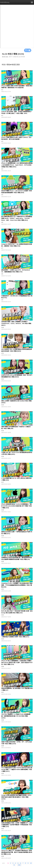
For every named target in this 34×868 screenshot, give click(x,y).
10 (31, 863)
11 (14, 865)
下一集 (27, 50)
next (19, 865)
